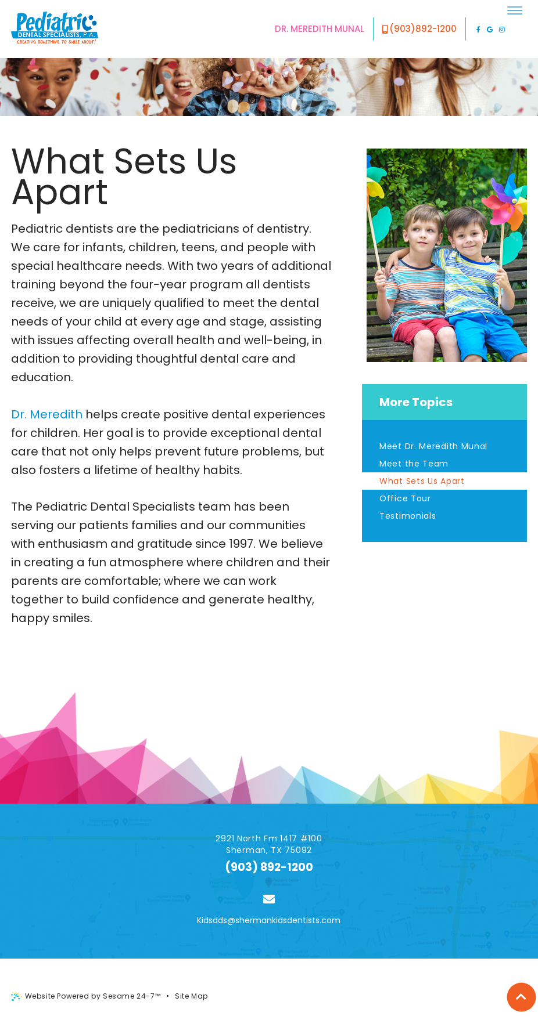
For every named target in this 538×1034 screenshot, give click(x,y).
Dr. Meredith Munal (319, 29)
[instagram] (502, 29)
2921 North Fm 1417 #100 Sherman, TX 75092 (269, 844)
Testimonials (407, 516)
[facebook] (478, 29)
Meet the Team (414, 463)
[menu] (515, 10)
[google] (490, 29)
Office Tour (405, 498)
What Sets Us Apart (422, 481)
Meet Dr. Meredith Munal (433, 446)
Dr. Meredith (47, 414)
